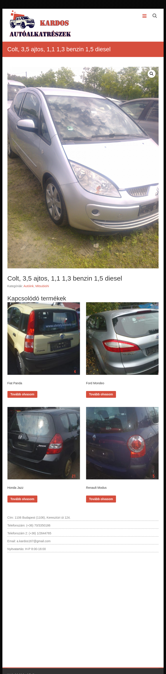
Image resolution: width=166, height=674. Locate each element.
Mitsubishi (42, 286)
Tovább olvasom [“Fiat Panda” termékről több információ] (22, 392)
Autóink (28, 286)
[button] (152, 74)
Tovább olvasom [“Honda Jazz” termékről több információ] (22, 494)
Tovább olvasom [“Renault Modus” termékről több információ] (101, 494)
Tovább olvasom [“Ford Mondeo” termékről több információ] (101, 392)
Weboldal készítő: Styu (22, 670)
